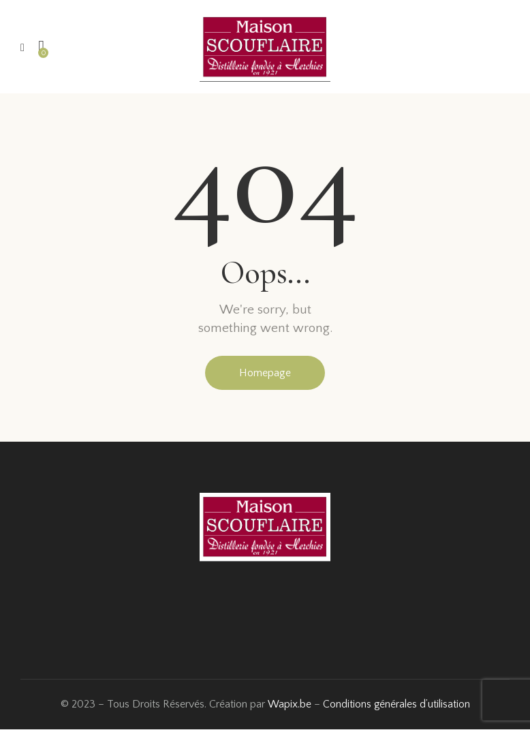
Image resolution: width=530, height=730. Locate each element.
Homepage (265, 373)
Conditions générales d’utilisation (396, 705)
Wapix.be (288, 705)
